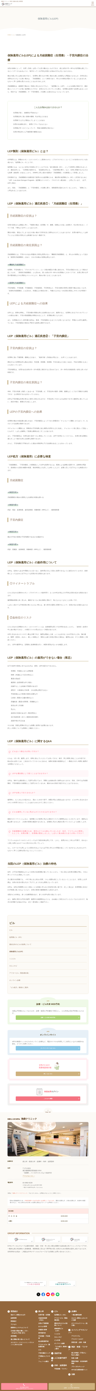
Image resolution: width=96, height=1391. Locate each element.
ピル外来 (57, 1340)
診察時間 (14, 1318)
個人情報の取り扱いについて (20, 1339)
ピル (10, 930)
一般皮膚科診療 (76, 1315)
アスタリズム (75, 1336)
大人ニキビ (13, 966)
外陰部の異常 (42, 1330)
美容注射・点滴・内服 (78, 1342)
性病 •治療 (74, 1358)
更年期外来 (42, 1333)
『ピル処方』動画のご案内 (18, 987)
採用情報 (14, 1336)
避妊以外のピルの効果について (20, 944)
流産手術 (56, 1353)
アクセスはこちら (28, 1176)
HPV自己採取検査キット (79, 1370)
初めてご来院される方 (18, 1315)
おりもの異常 (42, 1326)
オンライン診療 (14, 980)
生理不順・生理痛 (44, 1315)
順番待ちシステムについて (19, 1327)
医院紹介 (13, 1311)
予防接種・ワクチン (60, 1369)
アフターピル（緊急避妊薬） (19, 973)
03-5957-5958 (38, 1185)
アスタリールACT (77, 1339)
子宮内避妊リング (44, 1353)
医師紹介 (14, 1321)
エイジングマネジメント (78, 1331)
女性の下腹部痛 (43, 1323)
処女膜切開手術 (43, 1341)
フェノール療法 (43, 1361)
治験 (71, 1374)
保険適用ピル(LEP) (16, 951)
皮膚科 (72, 1311)
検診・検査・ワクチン (78, 1348)
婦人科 (39, 1311)
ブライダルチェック (78, 1366)
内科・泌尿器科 (59, 1365)
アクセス (14, 1324)
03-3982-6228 (27, 1183)
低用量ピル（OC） (16, 937)
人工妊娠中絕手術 (59, 1359)
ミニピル (12, 959)
